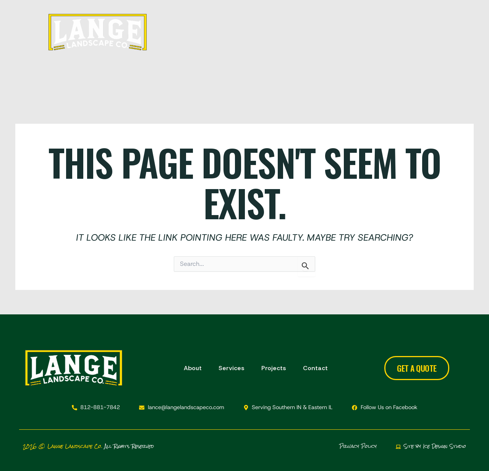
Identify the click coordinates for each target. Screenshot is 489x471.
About (201, 30)
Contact (324, 30)
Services (240, 30)
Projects (282, 30)
